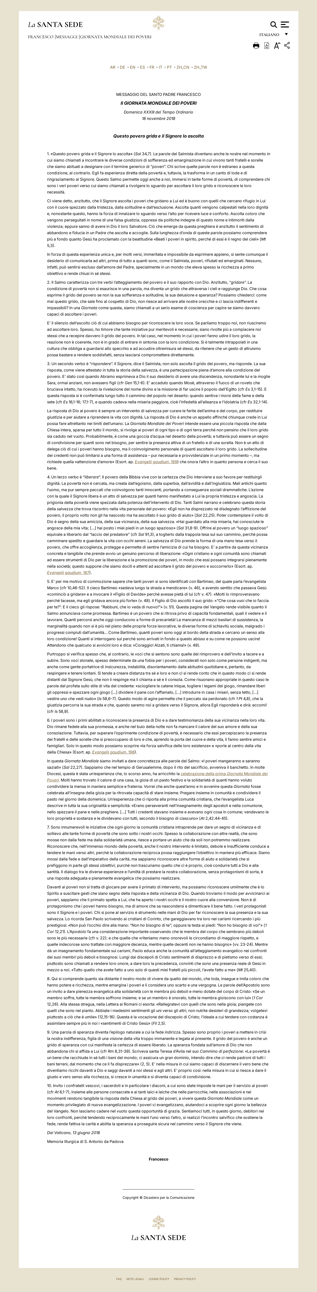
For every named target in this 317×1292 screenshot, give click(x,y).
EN (132, 67)
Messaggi (67, 36)
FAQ (119, 1279)
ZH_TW (200, 67)
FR (152, 67)
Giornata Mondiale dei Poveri (116, 36)
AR (112, 67)
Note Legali (135, 1279)
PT (169, 67)
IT (160, 67)
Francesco (41, 36)
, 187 (68, 572)
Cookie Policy (159, 1279)
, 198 (113, 752)
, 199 (156, 461)
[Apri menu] (284, 24)
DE (122, 67)
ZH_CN (183, 67)
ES (142, 67)
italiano (270, 36)
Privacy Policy (185, 1279)
